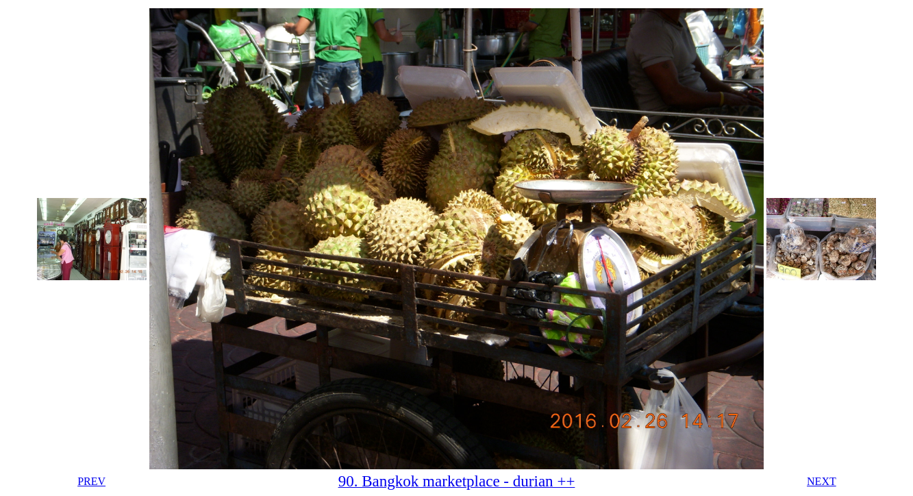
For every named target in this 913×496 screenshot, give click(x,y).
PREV (91, 481)
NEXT (821, 481)
